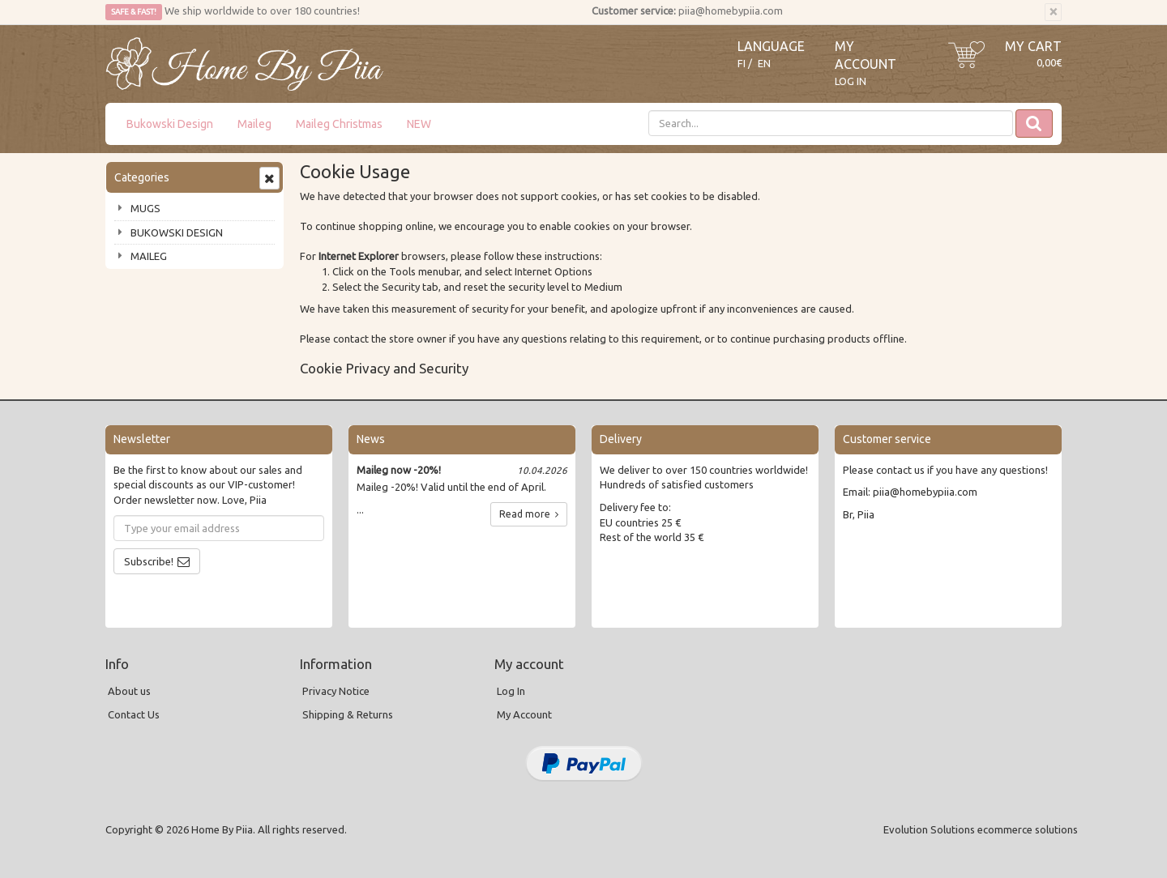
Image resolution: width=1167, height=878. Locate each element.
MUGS (145, 208)
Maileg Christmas (339, 123)
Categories (141, 177)
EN (764, 63)
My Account (524, 714)
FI (741, 63)
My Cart (1033, 46)
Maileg (254, 123)
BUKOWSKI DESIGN (176, 232)
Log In (850, 81)
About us (129, 691)
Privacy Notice (336, 691)
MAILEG (148, 256)
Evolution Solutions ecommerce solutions (980, 829)
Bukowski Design (169, 123)
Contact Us (134, 714)
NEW (419, 123)
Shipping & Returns (347, 714)
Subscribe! (148, 561)
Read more (528, 514)
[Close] (1053, 12)
